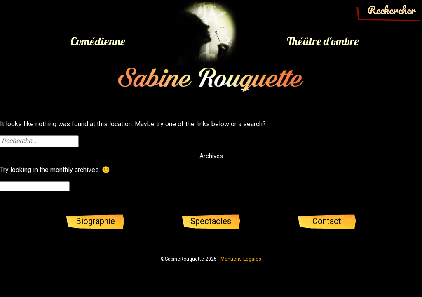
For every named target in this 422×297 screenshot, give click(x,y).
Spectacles (210, 221)
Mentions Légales (240, 259)
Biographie (95, 221)
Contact (326, 221)
